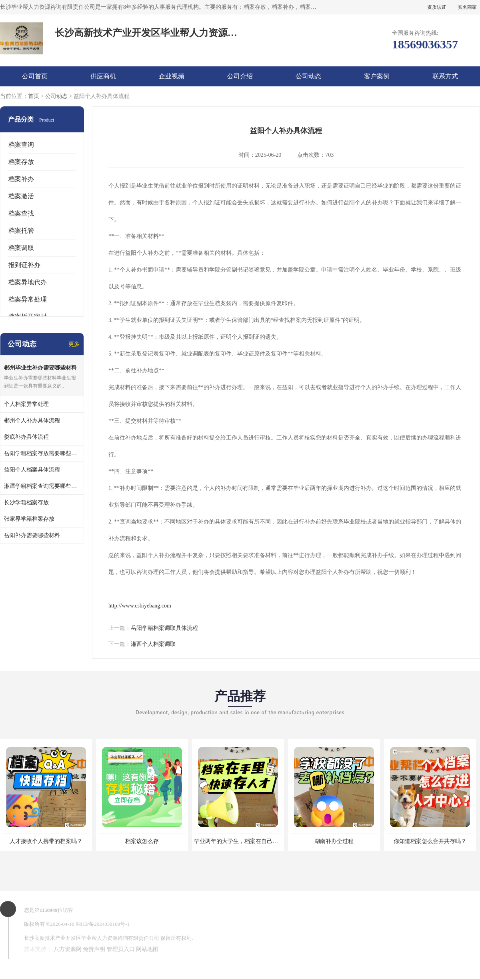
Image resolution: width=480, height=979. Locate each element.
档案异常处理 (27, 299)
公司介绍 (240, 76)
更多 (74, 344)
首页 (33, 96)
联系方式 (445, 76)
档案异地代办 (27, 282)
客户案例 (377, 76)
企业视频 (171, 76)
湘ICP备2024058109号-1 (103, 924)
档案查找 (21, 213)
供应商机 (103, 76)
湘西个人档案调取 (153, 644)
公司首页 (35, 76)
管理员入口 (121, 949)
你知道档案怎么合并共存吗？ (430, 841)
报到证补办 (24, 265)
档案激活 (21, 196)
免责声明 (94, 949)
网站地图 (147, 949)
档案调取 (21, 247)
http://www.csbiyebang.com (139, 606)
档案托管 (21, 230)
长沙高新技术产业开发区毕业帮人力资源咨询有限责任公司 (91, 938)
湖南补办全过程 (334, 841)
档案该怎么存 (142, 841)
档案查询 (21, 144)
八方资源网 (68, 949)
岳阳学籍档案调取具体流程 (164, 628)
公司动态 (308, 76)
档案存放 (21, 161)
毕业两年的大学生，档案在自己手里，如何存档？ (255, 841)
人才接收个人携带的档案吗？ (46, 841)
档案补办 (21, 179)
